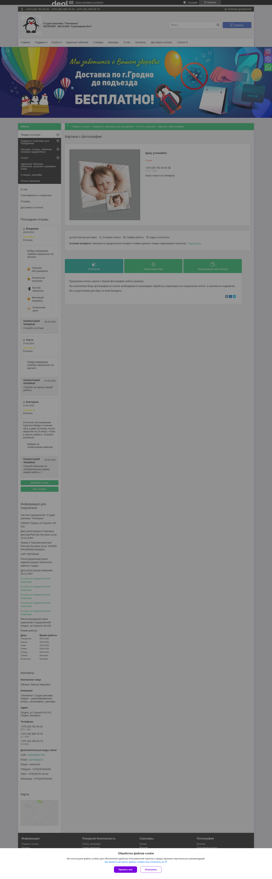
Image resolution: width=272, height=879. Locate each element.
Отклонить (151, 869)
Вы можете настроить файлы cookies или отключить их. (135, 862)
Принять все (125, 869)
